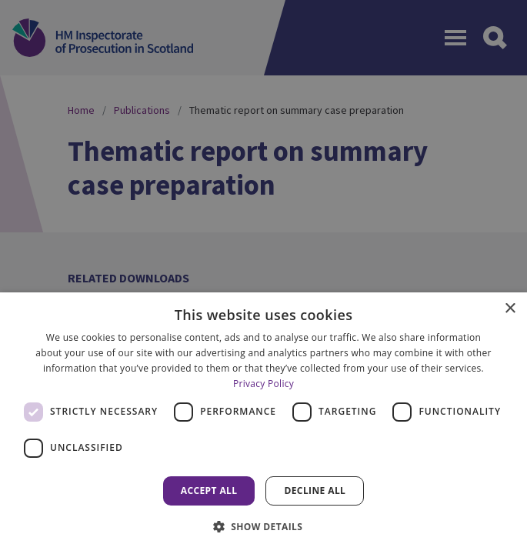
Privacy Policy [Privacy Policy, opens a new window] (263, 383)
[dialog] (263, 423)
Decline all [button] (314, 490)
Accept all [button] (209, 490)
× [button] (509, 309)
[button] (264, 526)
